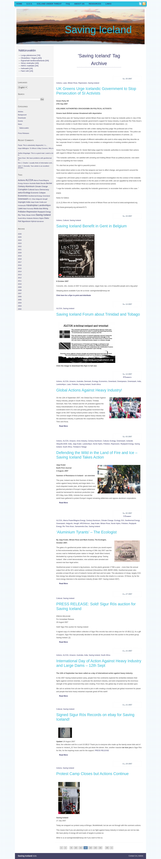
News (20, 124)
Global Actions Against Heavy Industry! (89, 390)
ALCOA (59, 308)
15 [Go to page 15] (100, 848)
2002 (20, 309)
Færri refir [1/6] (27, 71)
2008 (20, 290)
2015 (20, 268)
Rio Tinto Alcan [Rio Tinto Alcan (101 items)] (24, 215)
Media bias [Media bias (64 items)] (38, 209)
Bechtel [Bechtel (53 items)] (49, 183)
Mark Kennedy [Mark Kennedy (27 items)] (28, 208)
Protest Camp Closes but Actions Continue (92, 774)
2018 (20, 259)
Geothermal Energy (132, 520)
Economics (103, 381)
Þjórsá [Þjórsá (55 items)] (33, 221)
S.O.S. (29, 4)
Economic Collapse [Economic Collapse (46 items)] (38, 193)
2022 (20, 246)
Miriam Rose (72, 83)
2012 (20, 278)
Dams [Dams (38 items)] (37, 189)
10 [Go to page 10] (76, 848)
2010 (20, 284)
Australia (80, 381)
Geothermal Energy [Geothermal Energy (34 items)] (35, 196)
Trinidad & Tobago (80, 447)
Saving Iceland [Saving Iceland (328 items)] (43, 215)
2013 (20, 274)
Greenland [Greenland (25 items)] (46, 196)
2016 (20, 265)
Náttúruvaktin (27, 50)
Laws (65, 83)
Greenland (112, 381)
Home (19, 4)
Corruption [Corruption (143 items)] (22, 189)
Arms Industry (82, 441)
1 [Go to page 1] (65, 848)
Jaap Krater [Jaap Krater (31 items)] (35, 202)
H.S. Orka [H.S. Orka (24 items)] (31, 199)
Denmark (87, 381)
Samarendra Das (81, 526)
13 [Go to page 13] (90, 848)
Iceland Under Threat (49, 4)
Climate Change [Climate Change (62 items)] (41, 186)
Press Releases (23, 133)
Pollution (75, 384)
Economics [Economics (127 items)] (23, 196)
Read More (63, 426)
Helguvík (69, 523)
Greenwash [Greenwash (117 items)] (23, 199)
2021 (20, 249)
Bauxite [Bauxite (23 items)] (43, 183)
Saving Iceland (98, 29)
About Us (79, 4)
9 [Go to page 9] (71, 848)
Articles (20, 111)
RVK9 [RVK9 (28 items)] (33, 215)
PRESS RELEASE (102, 751)
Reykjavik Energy (127, 444)
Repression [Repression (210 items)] (31, 211)
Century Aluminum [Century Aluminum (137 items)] (26, 186)
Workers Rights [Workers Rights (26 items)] (38, 218)
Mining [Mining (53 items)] (45, 209)
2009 (20, 287)
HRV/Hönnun (85, 523)
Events (20, 121)
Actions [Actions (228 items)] (21, 180)
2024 (20, 240)
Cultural (66, 220)
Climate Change (107, 520)
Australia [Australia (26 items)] (33, 183)
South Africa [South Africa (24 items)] (22, 218)
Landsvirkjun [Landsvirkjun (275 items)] (44, 205)
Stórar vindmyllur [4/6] (30, 63)
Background (22, 115)
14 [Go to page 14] (95, 848)
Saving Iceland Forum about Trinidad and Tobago (98, 314)
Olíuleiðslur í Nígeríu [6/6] (31, 58)
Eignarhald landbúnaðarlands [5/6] (35, 61)
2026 (20, 234)
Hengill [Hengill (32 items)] (44, 199)
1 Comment (127, 516)
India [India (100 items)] (28, 202)
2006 (20, 296)
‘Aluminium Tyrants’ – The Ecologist (86, 532)
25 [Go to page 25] (107, 848)
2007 (20, 293)
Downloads (22, 118)
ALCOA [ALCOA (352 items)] (29, 180)
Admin (140, 856)
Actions (59, 83)
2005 (20, 300)
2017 (20, 262)
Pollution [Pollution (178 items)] (22, 212)
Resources (95, 4)
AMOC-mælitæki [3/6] (29, 66)
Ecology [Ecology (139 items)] (26, 192)
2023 (20, 243)
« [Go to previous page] (61, 848)
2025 (20, 237)
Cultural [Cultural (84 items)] (31, 189)
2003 (20, 306)
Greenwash (132, 381)
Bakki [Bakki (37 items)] (38, 183)
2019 (20, 256)
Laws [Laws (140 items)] (20, 208)
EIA (122, 520)
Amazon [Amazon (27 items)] (26, 183)
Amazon (72, 381)
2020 (20, 253)
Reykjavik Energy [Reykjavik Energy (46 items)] (44, 212)
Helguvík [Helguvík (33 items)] (39, 199)
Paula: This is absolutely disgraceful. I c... (32, 145)
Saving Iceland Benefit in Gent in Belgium (91, 226)
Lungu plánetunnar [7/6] (30, 55)
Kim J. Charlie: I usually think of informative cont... (35, 163)
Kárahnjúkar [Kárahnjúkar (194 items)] (32, 205)
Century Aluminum (95, 441)
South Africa (96, 384)
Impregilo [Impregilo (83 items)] (22, 202)
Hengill (76, 523)
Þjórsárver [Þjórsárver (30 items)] (40, 221)
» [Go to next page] (111, 848)
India (139, 381)
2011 (20, 281)
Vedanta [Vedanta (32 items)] (29, 218)
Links (108, 4)
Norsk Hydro (98, 444)
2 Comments (127, 377)
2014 (20, 271)
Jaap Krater (77, 444)
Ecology (95, 381)
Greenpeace (122, 381)
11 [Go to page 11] (80, 848)
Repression (82, 83)
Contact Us (133, 856)
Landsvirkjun (61, 384)
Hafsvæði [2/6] (27, 68)
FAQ (68, 4)
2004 (20, 303)
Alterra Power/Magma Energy (74, 520)
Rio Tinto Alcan (68, 526)
